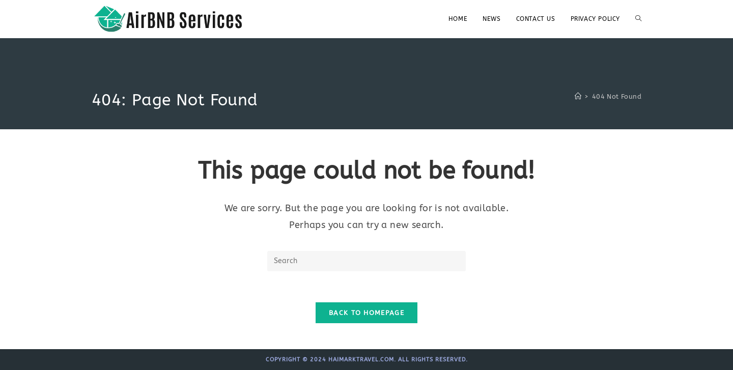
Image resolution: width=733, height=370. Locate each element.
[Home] (578, 96)
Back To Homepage (366, 313)
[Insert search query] (366, 261)
